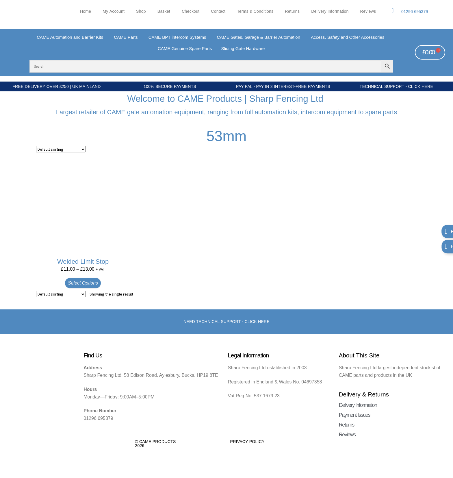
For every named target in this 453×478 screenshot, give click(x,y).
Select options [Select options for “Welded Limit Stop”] (83, 282)
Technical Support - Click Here (396, 86)
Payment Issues (354, 415)
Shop (141, 11)
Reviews (368, 11)
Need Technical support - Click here (226, 321)
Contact (218, 11)
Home (85, 11)
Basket (163, 11)
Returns (292, 11)
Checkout (190, 11)
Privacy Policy (247, 441)
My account (114, 11)
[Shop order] (61, 149)
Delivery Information (329, 11)
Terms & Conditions (255, 11)
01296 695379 (414, 11)
